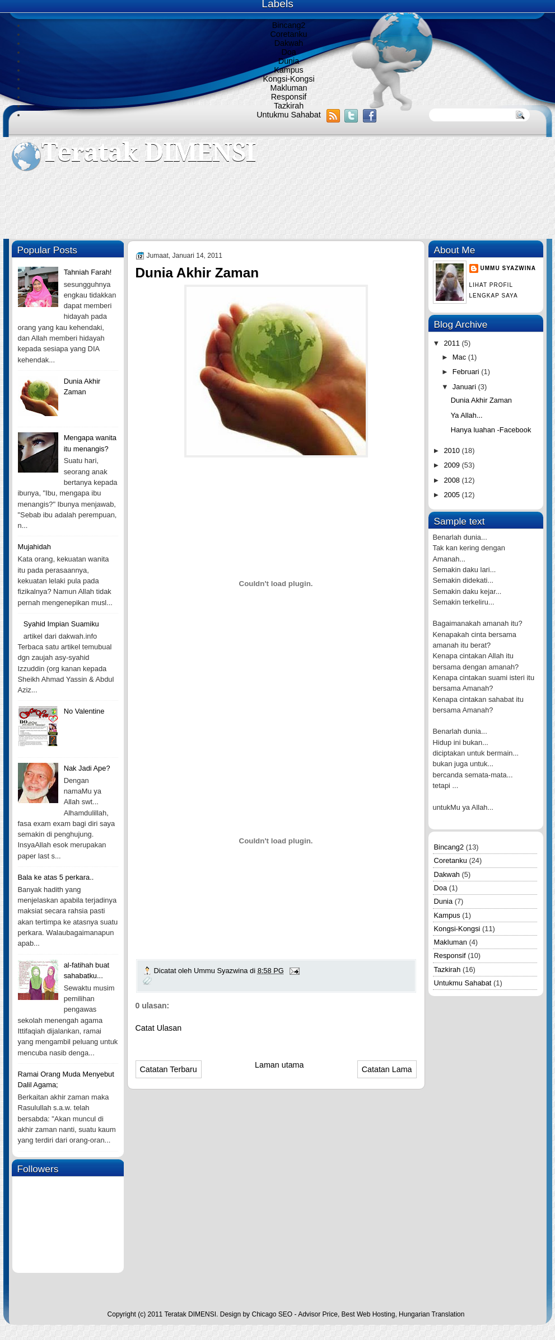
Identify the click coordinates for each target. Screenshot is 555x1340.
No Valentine (84, 711)
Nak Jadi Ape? (87, 768)
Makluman (288, 87)
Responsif (289, 96)
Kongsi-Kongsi (288, 78)
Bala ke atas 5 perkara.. (56, 877)
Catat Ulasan (159, 1027)
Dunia (288, 60)
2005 (452, 494)
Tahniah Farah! (88, 272)
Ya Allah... (467, 415)
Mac (460, 357)
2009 (452, 465)
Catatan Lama (387, 1069)
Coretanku (288, 34)
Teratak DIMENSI (148, 152)
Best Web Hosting (368, 1314)
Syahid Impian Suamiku (61, 624)
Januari (465, 387)
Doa (288, 52)
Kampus (288, 69)
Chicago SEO (271, 1314)
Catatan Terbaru (168, 1069)
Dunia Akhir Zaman (481, 400)
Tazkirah (289, 105)
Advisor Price (318, 1314)
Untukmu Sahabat (288, 114)
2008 (452, 480)
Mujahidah (34, 546)
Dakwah (289, 43)
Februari (467, 371)
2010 (452, 450)
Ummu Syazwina (508, 268)
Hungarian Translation (431, 1314)
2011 (452, 343)
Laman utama (279, 1064)
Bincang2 (289, 25)
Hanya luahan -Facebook (491, 430)
